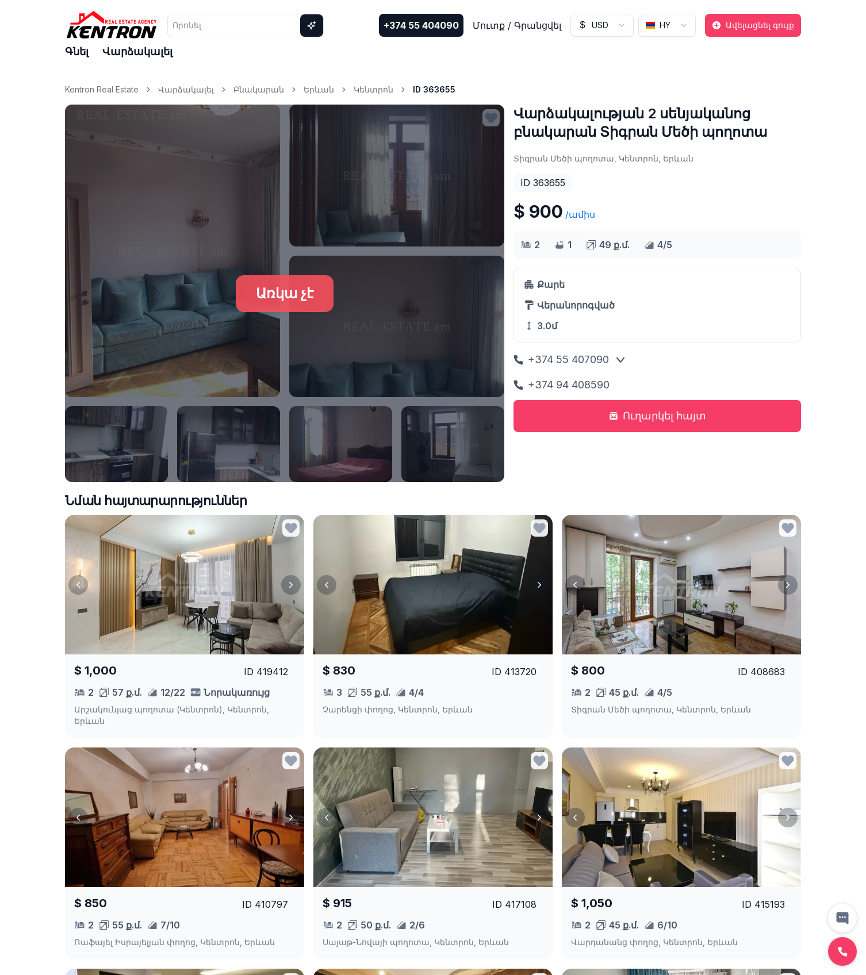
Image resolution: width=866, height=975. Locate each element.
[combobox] (602, 25)
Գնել (77, 51)
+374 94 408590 (562, 385)
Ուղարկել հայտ (657, 416)
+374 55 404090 (421, 25)
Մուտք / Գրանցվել (517, 25)
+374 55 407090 (561, 359)
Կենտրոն (373, 89)
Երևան (319, 89)
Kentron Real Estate (102, 89)
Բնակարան (258, 89)
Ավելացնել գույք (753, 25)
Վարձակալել (137, 51)
